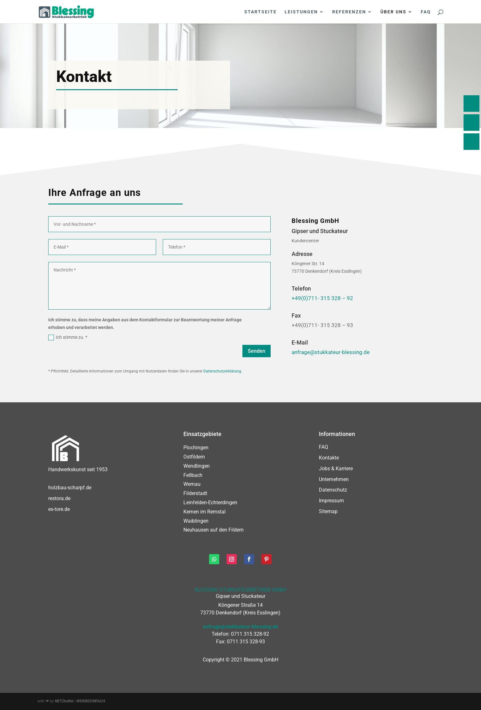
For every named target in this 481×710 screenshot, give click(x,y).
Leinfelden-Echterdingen (210, 502)
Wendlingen (196, 466)
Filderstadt (195, 493)
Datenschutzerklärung (222, 371)
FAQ (426, 12)
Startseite (260, 12)
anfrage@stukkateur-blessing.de (331, 352)
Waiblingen (195, 521)
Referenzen (349, 12)
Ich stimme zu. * (67, 337)
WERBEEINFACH (90, 701)
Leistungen (301, 12)
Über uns (393, 12)
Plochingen (195, 448)
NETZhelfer (64, 701)
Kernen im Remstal (204, 512)
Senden (256, 351)
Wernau (192, 484)
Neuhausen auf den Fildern (213, 530)
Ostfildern (194, 457)
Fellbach (192, 475)
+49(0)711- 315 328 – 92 (322, 298)
